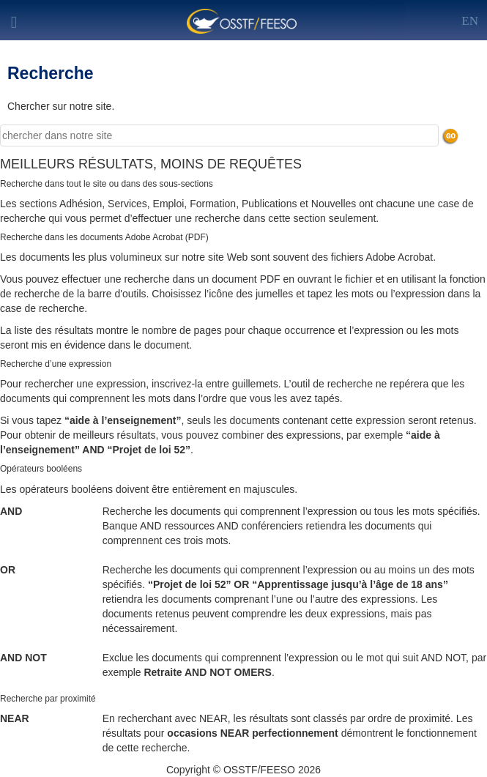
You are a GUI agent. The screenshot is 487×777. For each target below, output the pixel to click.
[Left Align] (470, 18)
